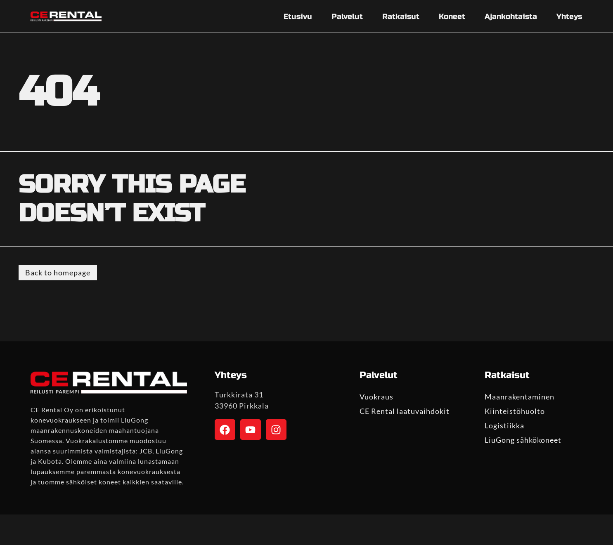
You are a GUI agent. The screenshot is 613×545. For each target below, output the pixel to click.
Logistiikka (504, 425)
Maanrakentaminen (519, 396)
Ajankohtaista (511, 16)
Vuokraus (376, 396)
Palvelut (347, 16)
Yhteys (569, 16)
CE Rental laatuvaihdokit (405, 411)
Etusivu (298, 16)
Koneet (452, 16)
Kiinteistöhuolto (515, 411)
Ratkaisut (400, 16)
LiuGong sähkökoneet (523, 439)
